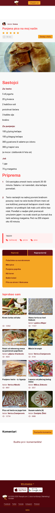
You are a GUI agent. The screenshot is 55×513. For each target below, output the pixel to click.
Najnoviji (14, 253)
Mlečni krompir (40, 343)
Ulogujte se (34, 3)
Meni (27, 510)
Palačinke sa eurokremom (18, 260)
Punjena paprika (13, 269)
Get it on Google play (36, 489)
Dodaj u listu (45, 36)
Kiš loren (10, 273)
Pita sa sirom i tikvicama (17, 282)
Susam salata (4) (40, 404)
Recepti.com (4, 497)
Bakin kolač (11, 278)
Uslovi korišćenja (35, 496)
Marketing (45, 496)
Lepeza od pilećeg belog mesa (40, 374)
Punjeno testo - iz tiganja (14, 374)
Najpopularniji (40, 253)
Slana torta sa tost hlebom (40, 312)
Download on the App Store (21, 489)
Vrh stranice (26, 484)
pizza (25, 240)
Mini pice (10, 265)
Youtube (20, 504)
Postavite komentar (43, 432)
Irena (15, 24)
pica (35, 240)
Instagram (28, 504)
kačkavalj (13, 240)
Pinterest (37, 504)
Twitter (14, 504)
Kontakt (11, 498)
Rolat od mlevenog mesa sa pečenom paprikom (14, 343)
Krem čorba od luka (14, 312)
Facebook (7, 504)
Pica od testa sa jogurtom (14, 404)
